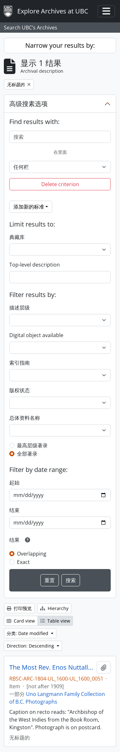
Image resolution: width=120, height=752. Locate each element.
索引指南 (19, 362)
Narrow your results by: (60, 45)
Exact (23, 562)
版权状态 (19, 390)
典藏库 (17, 237)
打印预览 (19, 608)
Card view (21, 621)
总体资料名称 (24, 417)
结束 (14, 510)
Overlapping (31, 553)
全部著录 (27, 453)
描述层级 (19, 307)
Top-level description (34, 264)
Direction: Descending (31, 646)
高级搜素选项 (28, 103)
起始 (14, 482)
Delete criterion (60, 184)
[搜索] (60, 137)
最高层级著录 (32, 445)
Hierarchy (54, 608)
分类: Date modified (28, 633)
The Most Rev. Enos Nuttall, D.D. (51, 667)
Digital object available (36, 335)
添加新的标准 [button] (28, 206)
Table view (55, 621)
